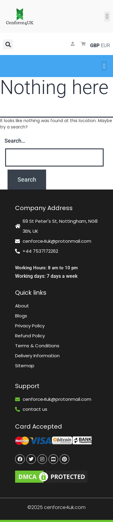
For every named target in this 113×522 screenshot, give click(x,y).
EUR (105, 45)
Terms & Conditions (37, 345)
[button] (107, 16)
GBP (94, 45)
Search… (15, 141)
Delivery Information (37, 355)
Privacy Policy (30, 326)
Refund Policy (30, 335)
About (22, 306)
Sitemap (24, 365)
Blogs (21, 316)
